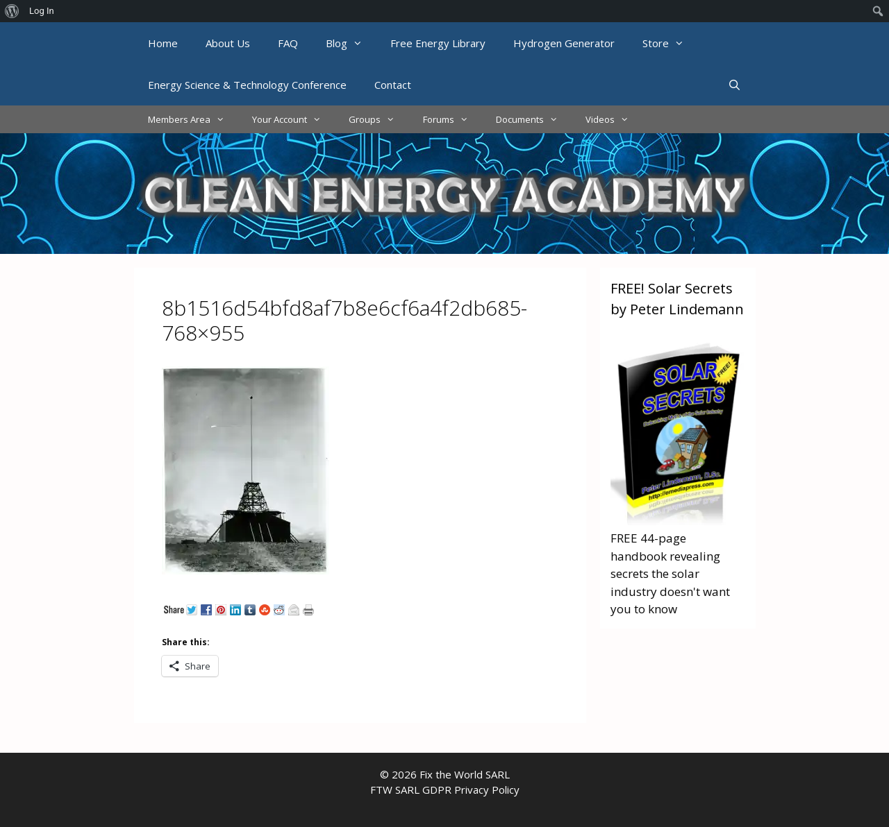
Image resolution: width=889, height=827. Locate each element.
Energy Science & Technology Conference (247, 85)
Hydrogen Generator (564, 43)
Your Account (293, 119)
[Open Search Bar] (734, 84)
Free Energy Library (437, 43)
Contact (392, 85)
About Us (228, 43)
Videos (613, 119)
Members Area (193, 119)
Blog (351, 43)
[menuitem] (12, 11)
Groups (378, 119)
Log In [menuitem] (41, 11)
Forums (452, 119)
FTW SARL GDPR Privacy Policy (445, 789)
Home (163, 43)
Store (670, 43)
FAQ (288, 43)
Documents (534, 119)
